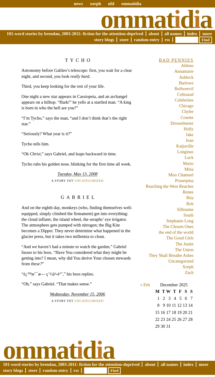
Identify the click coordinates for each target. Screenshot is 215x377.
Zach (189, 272)
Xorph (188, 266)
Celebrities (184, 100)
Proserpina (184, 180)
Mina (188, 169)
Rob (189, 203)
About (154, 33)
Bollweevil (183, 88)
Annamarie (183, 71)
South (188, 215)
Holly (189, 128)
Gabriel (78, 197)
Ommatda (156, 19)
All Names (173, 33)
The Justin (185, 244)
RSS (167, 39)
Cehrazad (185, 94)
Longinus (185, 151)
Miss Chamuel (181, 174)
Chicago (186, 105)
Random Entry (146, 39)
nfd (111, 3)
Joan (189, 140)
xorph (95, 3)
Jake (190, 134)
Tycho (78, 60)
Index (192, 33)
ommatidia (131, 3)
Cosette (186, 117)
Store (124, 39)
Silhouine (185, 209)
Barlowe (186, 83)
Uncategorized (89, 180)
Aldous (187, 65)
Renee (188, 192)
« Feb (145, 284)
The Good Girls (179, 238)
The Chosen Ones (178, 226)
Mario (188, 163)
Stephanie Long (180, 220)
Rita (189, 197)
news (78, 3)
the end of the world (176, 232)
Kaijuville (185, 146)
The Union (184, 249)
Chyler (187, 111)
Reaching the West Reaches (170, 186)
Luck (189, 157)
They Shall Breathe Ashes (171, 255)
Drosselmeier (182, 123)
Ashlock (186, 77)
